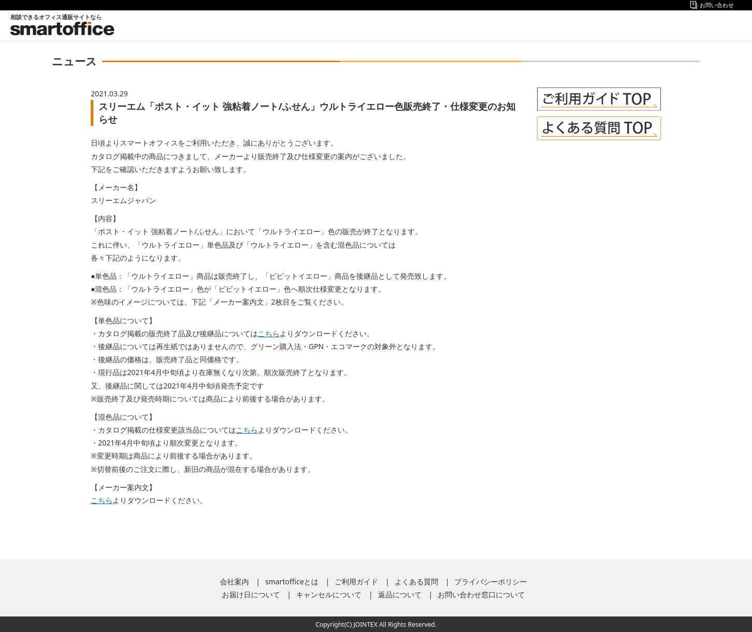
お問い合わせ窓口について (481, 594)
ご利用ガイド (356, 581)
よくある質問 (416, 581)
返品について (400, 594)
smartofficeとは (291, 581)
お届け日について (251, 594)
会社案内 (234, 581)
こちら (269, 333)
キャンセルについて (328, 594)
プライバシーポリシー (490, 581)
